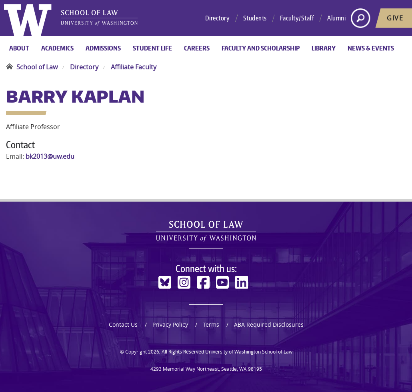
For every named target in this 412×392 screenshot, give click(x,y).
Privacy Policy (170, 324)
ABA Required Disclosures (269, 324)
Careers (197, 48)
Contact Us (123, 324)
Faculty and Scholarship (261, 48)
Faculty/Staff (297, 18)
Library (324, 48)
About (19, 48)
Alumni (336, 18)
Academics (57, 48)
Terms (211, 324)
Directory (217, 18)
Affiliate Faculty (133, 67)
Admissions (103, 48)
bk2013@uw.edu (50, 156)
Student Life (152, 48)
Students (255, 18)
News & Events (371, 48)
